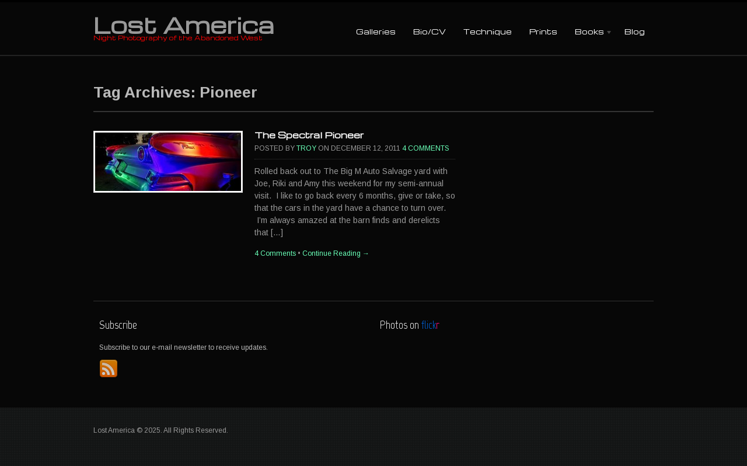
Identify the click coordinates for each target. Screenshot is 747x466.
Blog (634, 31)
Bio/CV (429, 31)
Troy (306, 148)
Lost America (183, 24)
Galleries (376, 31)
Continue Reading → (335, 253)
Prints (543, 31)
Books (589, 32)
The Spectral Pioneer (309, 135)
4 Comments (425, 148)
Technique (487, 31)
